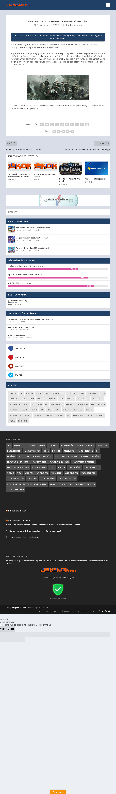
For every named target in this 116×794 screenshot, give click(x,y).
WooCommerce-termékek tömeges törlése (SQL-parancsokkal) (33, 531)
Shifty (37, 25)
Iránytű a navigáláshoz (58, 199)
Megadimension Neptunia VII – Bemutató (34, 238)
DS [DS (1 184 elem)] (25, 445)
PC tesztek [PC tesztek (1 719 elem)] (24, 456)
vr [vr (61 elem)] (68, 415)
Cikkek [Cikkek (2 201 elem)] (17, 445)
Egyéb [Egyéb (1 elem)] (32, 445)
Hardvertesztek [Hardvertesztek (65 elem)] (32, 451)
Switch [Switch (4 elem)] (61, 467)
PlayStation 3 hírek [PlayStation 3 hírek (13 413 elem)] (42, 456)
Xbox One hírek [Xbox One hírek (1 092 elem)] (47, 478)
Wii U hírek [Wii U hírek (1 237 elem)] (56, 473)
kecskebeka (23, 321)
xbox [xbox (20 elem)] (12, 421)
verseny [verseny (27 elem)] (60, 415)
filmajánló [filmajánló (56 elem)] (93, 393)
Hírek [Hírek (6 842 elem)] (46, 451)
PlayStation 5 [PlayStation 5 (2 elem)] (39, 462)
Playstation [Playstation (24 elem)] (82, 404)
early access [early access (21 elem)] (58, 393)
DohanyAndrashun (25, 338)
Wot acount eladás (16, 335)
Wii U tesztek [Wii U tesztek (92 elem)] (71, 473)
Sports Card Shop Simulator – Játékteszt (26, 274)
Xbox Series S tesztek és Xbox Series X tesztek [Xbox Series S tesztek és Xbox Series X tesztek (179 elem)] (72, 484)
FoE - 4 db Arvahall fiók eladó (21, 327)
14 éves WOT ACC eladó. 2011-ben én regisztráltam (30, 319)
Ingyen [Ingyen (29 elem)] (70, 399)
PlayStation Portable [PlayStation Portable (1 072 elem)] (18, 467)
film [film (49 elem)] (82, 393)
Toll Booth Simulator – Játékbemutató (33, 227)
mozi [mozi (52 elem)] (26, 404)
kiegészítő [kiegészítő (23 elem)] (97, 399)
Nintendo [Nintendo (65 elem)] (37, 404)
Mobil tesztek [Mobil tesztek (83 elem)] (86, 451)
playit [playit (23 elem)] (69, 404)
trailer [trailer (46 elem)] (37, 415)
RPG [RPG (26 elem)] (42, 410)
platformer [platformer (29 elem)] (57, 404)
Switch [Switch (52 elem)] (89, 410)
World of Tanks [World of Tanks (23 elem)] (95, 415)
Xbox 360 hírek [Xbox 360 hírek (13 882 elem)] (88, 473)
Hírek (68, 25)
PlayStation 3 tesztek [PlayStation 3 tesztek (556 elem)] (66, 456)
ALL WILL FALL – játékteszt (19, 283)
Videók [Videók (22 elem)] (10, 473)
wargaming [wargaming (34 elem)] (78, 415)
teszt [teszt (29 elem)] (27, 415)
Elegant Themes (19, 608)
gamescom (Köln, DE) (17, 300)
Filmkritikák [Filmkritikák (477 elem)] (67, 445)
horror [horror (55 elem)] (51, 399)
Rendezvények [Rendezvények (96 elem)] (39, 467)
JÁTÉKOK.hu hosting (86, 611)
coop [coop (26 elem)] (38, 393)
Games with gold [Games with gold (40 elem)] (18, 399)
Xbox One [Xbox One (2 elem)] (32, 478)
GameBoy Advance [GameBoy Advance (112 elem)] (85, 445)
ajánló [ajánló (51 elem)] (29, 393)
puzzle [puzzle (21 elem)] (24, 410)
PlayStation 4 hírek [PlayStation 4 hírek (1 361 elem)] (90, 456)
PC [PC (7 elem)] (97, 451)
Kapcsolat (57, 611)
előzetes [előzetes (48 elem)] (72, 393)
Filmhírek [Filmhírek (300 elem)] (53, 445)
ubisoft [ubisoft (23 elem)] (48, 415)
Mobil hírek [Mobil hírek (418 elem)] (69, 451)
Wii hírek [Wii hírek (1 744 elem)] (29, 473)
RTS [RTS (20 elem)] (49, 410)
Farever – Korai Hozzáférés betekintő (32, 248)
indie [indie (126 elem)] (61, 399)
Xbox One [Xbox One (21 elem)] (22, 421)
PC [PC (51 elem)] (46, 404)
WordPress (43, 608)
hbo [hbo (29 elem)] (32, 399)
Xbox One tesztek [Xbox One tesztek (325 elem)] (67, 478)
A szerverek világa (19, 521)
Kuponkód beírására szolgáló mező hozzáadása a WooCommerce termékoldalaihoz (43, 525)
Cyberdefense (24, 330)
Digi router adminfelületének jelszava (22, 537)
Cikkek (28, 230)
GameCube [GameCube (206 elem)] (102, 445)
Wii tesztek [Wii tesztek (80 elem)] (42, 473)
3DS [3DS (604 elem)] (9, 445)
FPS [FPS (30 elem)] (103, 393)
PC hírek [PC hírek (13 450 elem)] (11, 456)
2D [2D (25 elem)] (21, 393)
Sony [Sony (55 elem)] (57, 410)
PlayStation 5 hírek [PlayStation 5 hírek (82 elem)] (59, 462)
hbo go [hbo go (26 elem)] (40, 399)
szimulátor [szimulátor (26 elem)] (15, 415)
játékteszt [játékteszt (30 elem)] (83, 399)
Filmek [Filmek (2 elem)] (42, 445)
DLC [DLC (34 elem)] (46, 393)
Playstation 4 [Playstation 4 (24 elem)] (98, 404)
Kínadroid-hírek (17, 511)
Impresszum (44, 611)
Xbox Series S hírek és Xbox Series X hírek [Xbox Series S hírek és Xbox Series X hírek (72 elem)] (26, 484)
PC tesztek (35, 230)
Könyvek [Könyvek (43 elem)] (56, 451)
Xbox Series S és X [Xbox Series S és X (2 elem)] (15, 489)
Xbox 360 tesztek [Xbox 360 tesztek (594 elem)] (15, 478)
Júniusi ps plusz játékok (95, 179)
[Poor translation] (10, 629)
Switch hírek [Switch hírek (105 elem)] (75, 467)
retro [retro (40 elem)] (34, 410)
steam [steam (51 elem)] (66, 410)
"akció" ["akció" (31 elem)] (13, 393)
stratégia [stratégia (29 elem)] (77, 410)
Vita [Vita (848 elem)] (19, 473)
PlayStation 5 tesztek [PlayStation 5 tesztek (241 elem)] (83, 462)
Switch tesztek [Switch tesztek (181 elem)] (92, 467)
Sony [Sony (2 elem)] (52, 467)
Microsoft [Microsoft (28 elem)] (15, 404)
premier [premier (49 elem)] (13, 410)
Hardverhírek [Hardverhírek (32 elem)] (13, 451)
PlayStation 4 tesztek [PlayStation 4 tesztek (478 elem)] (18, 462)
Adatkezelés (69, 611)
